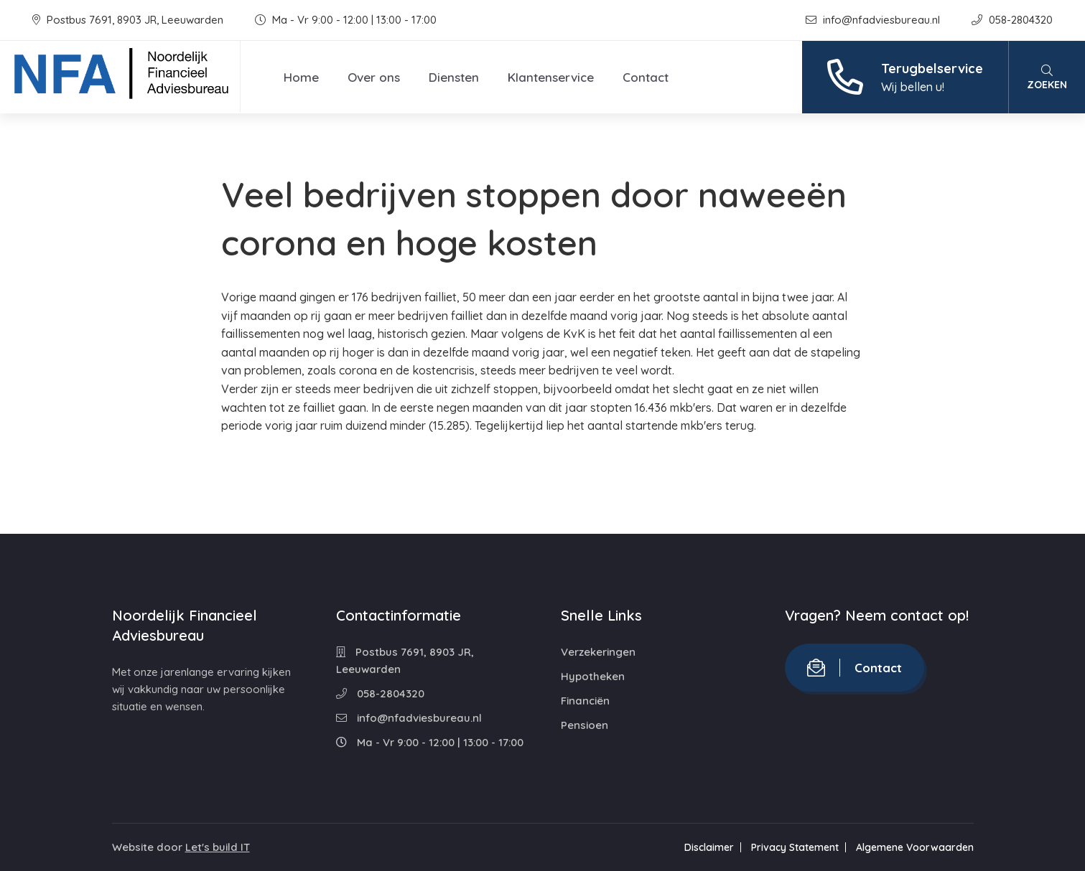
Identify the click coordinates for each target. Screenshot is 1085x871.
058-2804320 (1012, 20)
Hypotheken (593, 676)
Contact (646, 77)
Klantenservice (551, 77)
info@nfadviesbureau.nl (874, 20)
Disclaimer (709, 847)
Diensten (454, 77)
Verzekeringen (598, 652)
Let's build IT (217, 847)
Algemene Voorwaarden (915, 847)
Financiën (585, 700)
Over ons (374, 77)
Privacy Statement (795, 847)
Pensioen (584, 725)
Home (301, 77)
